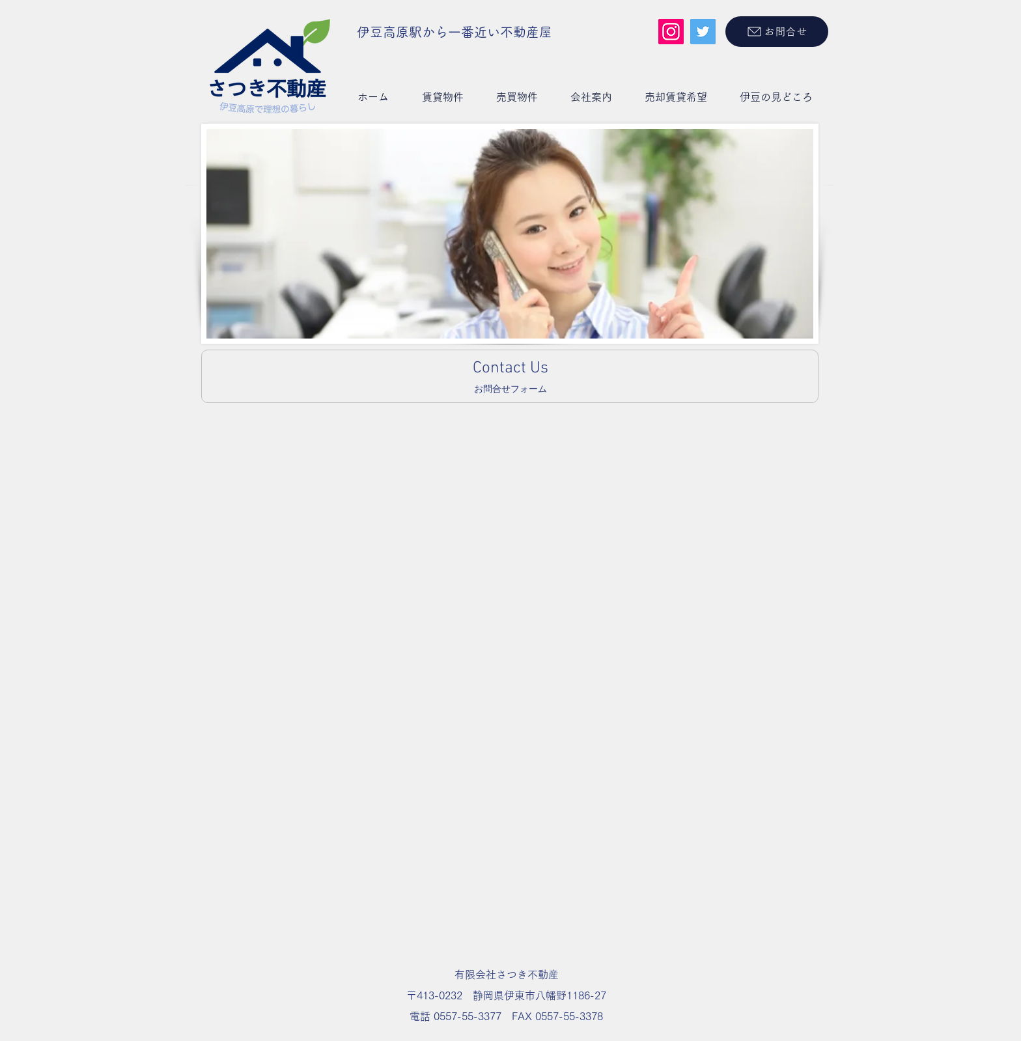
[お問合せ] (776, 31)
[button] (442, 97)
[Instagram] (671, 31)
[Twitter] (703, 31)
